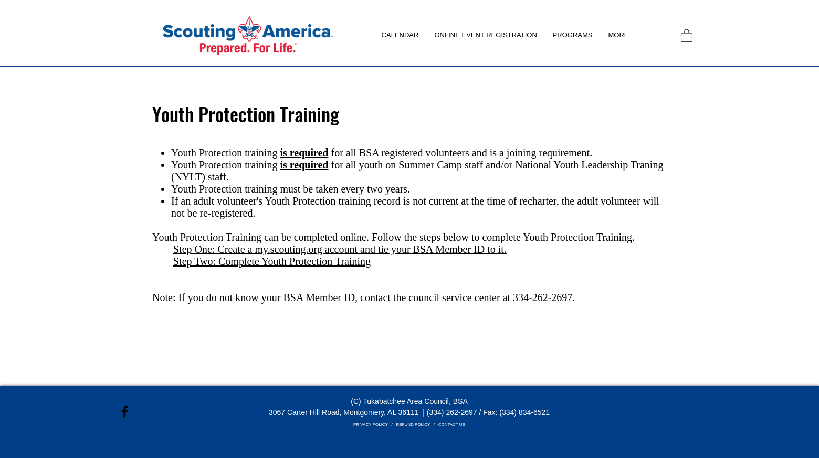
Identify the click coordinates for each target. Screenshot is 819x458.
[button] (573, 35)
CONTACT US (451, 424)
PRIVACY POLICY (370, 424)
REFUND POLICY (413, 424)
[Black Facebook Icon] (124, 411)
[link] (686, 35)
